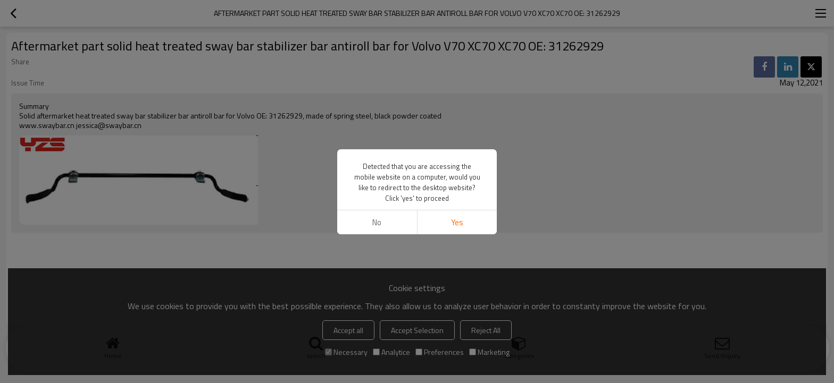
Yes (457, 222)
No (376, 222)
